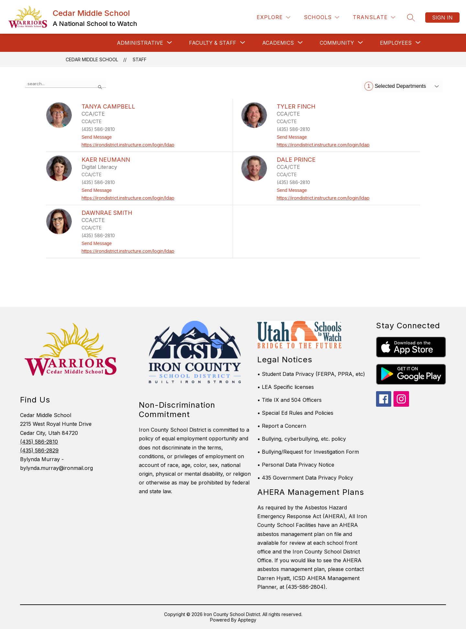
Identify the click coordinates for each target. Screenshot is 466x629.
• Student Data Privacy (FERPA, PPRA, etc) (311, 374)
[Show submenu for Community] (337, 43)
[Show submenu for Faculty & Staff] (212, 43)
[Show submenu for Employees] (396, 43)
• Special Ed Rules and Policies (295, 413)
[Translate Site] (374, 17)
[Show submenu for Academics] (278, 43)
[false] (65, 84)
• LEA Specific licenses (285, 387)
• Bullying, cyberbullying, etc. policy (301, 439)
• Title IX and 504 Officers (289, 400)
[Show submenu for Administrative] (140, 43)
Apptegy (247, 620)
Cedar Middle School (92, 59)
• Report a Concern (281, 426)
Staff (140, 59)
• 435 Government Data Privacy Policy (305, 477)
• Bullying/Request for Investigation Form (308, 451)
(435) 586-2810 (39, 441)
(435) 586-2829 (39, 450)
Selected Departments (395, 86)
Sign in (442, 17)
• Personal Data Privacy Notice (295, 464)
